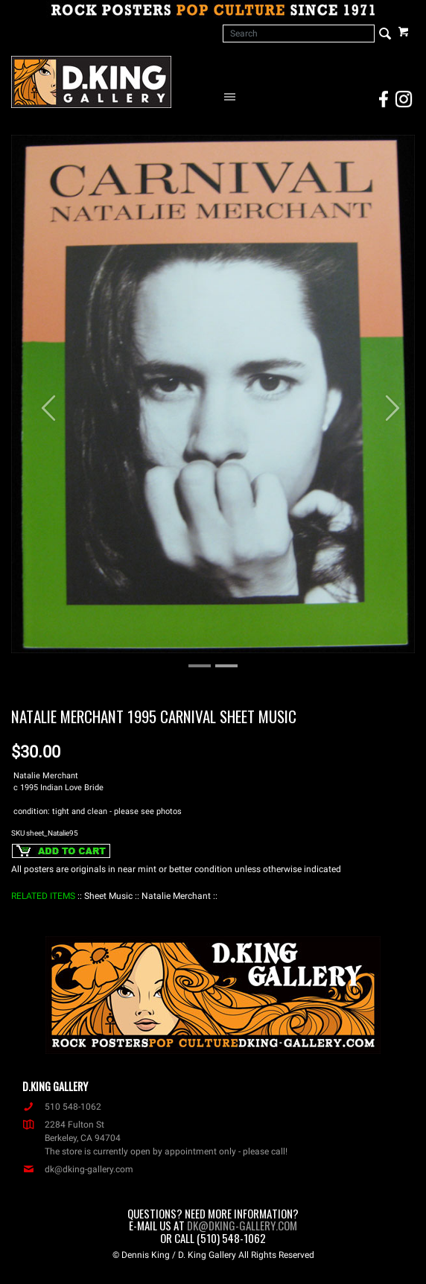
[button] (41, 401)
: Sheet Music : (108, 896)
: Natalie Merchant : (176, 896)
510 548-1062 (61, 1107)
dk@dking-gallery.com (77, 1169)
